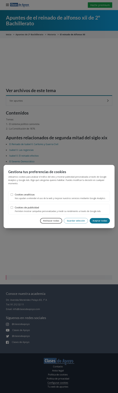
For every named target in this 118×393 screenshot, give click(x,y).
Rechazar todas (51, 220)
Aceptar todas (100, 220)
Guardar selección (76, 220)
